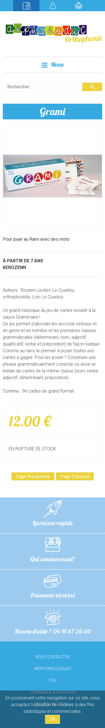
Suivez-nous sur (26, 5)
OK (52, 719)
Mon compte (52, 5)
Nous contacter (53, 657)
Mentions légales (52, 668)
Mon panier (79, 5)
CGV (53, 680)
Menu (53, 65)
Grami (52, 111)
